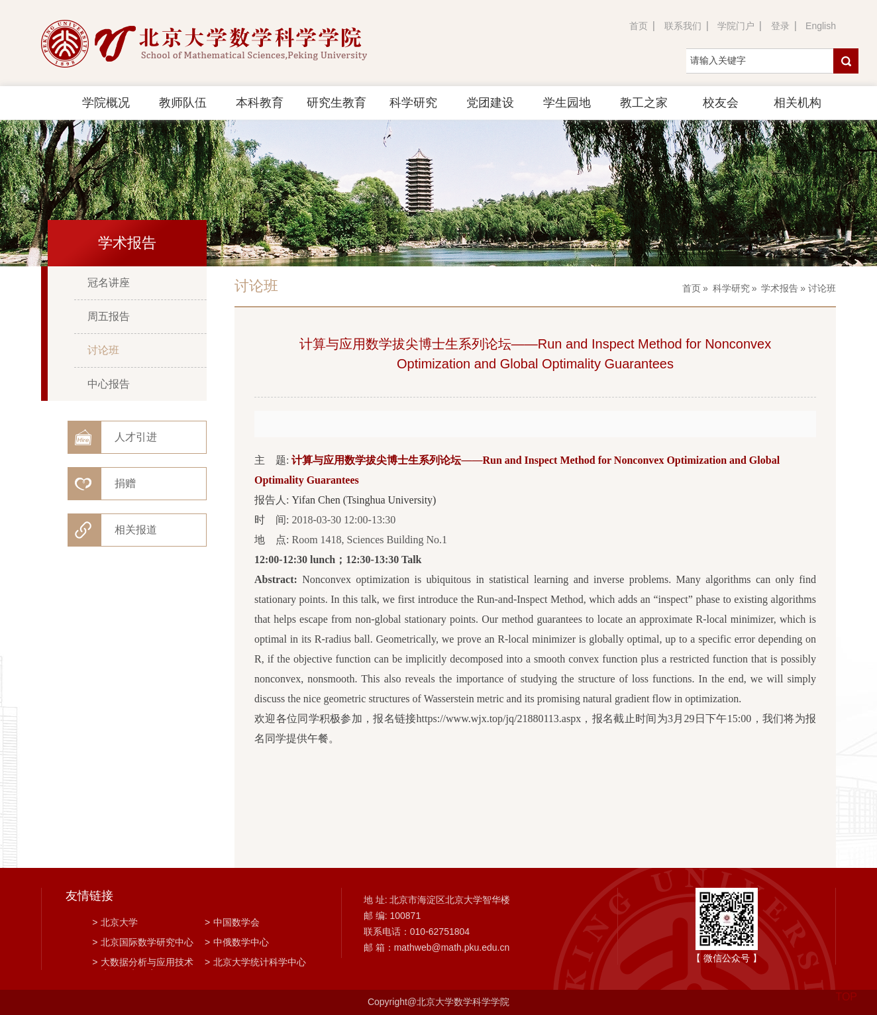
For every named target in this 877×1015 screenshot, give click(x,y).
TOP (846, 988)
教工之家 (644, 102)
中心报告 (108, 384)
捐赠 (125, 483)
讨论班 (103, 350)
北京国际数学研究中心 (142, 942)
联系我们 (682, 26)
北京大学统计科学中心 (255, 962)
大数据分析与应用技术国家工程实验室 (142, 963)
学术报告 (779, 288)
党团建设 (490, 102)
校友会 (721, 102)
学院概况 (106, 102)
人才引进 (136, 437)
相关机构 (797, 102)
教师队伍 (183, 102)
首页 (638, 26)
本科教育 (260, 102)
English (820, 26)
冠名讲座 (108, 282)
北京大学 (115, 922)
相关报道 (136, 529)
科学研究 (413, 102)
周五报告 (108, 316)
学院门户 (735, 26)
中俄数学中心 (237, 942)
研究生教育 (336, 102)
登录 (780, 26)
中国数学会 (232, 922)
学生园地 (567, 102)
